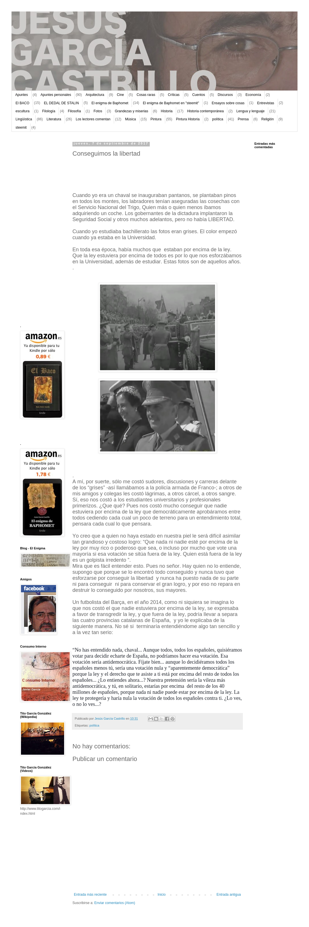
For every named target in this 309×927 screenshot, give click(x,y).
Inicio (162, 895)
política (217, 119)
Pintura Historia (187, 119)
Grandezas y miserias (131, 111)
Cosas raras (146, 95)
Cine (120, 95)
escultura (23, 111)
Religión (267, 119)
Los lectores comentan (93, 119)
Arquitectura (95, 95)
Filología (48, 111)
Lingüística (24, 119)
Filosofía (74, 111)
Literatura (54, 119)
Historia (167, 111)
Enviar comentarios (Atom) (114, 903)
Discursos (225, 95)
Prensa (243, 119)
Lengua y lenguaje (250, 111)
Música (130, 119)
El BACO (22, 103)
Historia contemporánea (205, 111)
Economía (253, 95)
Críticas (174, 95)
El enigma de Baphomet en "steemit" (171, 103)
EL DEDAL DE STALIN (61, 103)
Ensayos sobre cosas (228, 103)
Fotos (97, 111)
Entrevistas (265, 103)
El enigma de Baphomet (109, 103)
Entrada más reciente (90, 895)
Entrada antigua (228, 895)
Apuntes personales (56, 95)
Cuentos (198, 95)
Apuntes (21, 95)
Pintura (156, 119)
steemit (21, 127)
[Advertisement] (37, 228)
